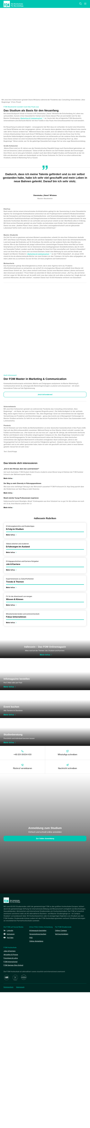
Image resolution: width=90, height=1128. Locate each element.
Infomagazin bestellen (37, 1066)
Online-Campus (61, 1066)
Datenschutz (8, 1123)
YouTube (10, 1073)
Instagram (10, 1070)
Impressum (20, 1123)
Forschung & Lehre (11, 1094)
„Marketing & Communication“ (31, 163)
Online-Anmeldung (36, 1077)
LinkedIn (10, 1066)
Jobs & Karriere (9, 1087)
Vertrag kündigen (61, 1070)
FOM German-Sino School (13, 1101)
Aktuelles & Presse (11, 1090)
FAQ (30, 1073)
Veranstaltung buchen (37, 1070)
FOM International (10, 1097)
